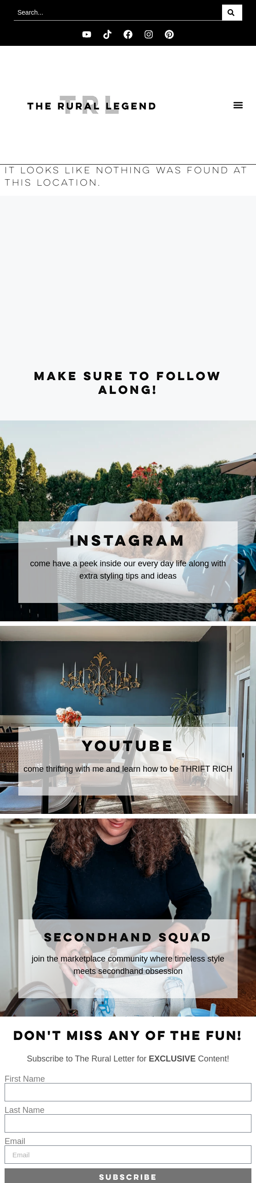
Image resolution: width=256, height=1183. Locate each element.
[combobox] (118, 13)
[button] (238, 105)
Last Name (25, 1110)
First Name (25, 1079)
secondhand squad (128, 938)
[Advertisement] (128, 283)
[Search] (232, 13)
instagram (128, 541)
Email (15, 1141)
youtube (128, 746)
